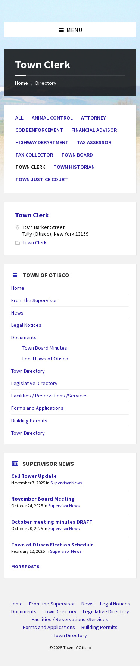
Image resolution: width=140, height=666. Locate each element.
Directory (45, 83)
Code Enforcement (39, 130)
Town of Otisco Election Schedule (52, 544)
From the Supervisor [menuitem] (52, 603)
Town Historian (74, 167)
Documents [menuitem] (24, 611)
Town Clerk (32, 215)
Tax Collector (34, 154)
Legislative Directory (34, 383)
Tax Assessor (94, 142)
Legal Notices (26, 325)
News (17, 312)
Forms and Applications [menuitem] (49, 627)
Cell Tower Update (34, 476)
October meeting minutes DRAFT (52, 521)
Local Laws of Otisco (45, 358)
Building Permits (29, 420)
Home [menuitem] (16, 603)
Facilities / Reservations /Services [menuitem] (70, 619)
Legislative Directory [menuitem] (106, 611)
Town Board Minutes (44, 347)
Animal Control (52, 117)
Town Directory (28, 371)
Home (21, 83)
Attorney (93, 117)
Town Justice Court (41, 179)
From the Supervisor (34, 300)
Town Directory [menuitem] (60, 611)
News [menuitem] (87, 603)
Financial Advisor (94, 130)
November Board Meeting (43, 498)
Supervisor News (66, 483)
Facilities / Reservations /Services (49, 395)
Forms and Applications (37, 408)
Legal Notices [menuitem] (115, 603)
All (19, 117)
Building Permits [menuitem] (99, 627)
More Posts (25, 566)
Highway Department (42, 142)
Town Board (77, 154)
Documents (24, 337)
